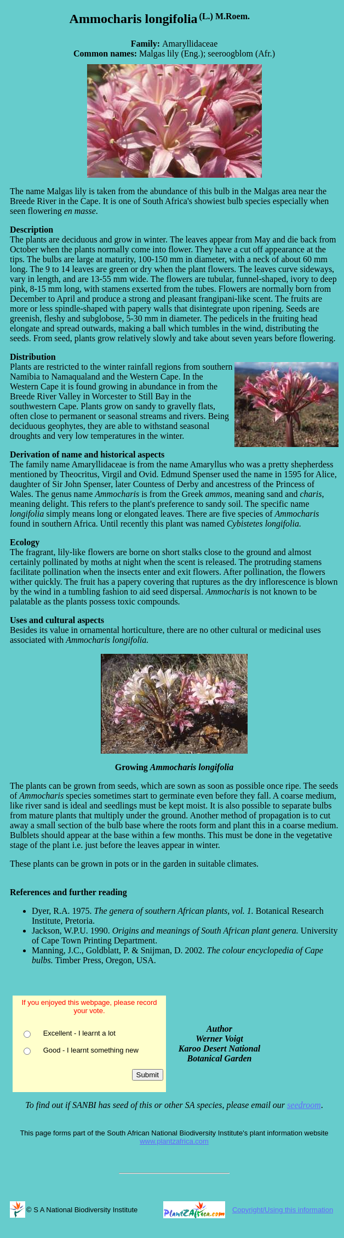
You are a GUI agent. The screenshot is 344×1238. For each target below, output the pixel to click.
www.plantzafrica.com (174, 1141)
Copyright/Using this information (282, 1210)
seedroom (304, 1105)
